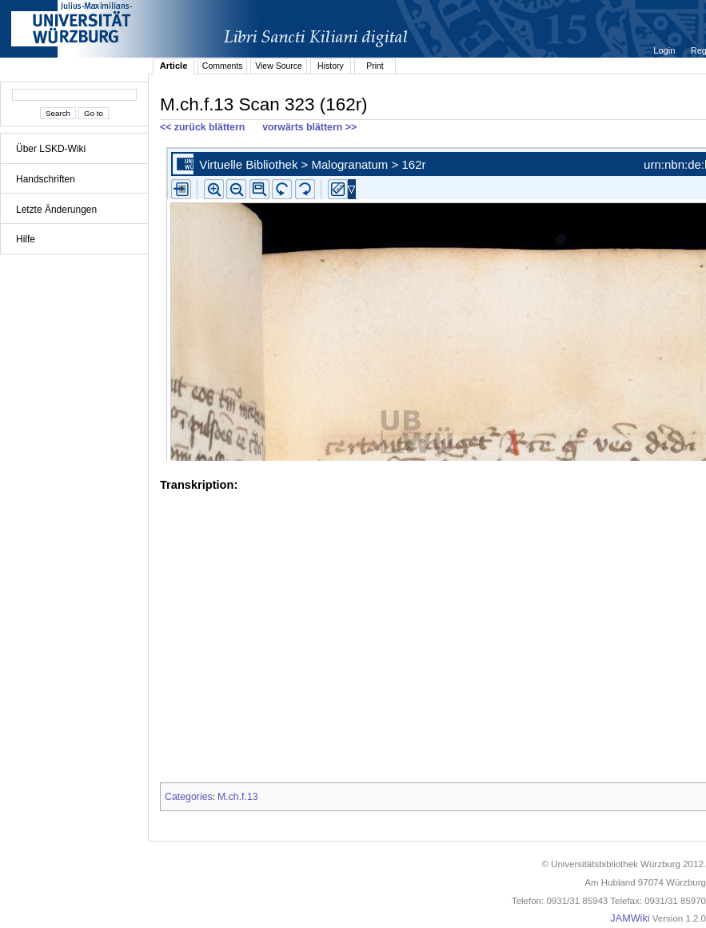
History (330, 65)
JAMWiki (629, 918)
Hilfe (25, 239)
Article (174, 65)
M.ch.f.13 (237, 796)
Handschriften (45, 179)
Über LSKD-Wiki (51, 148)
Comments (222, 65)
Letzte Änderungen (56, 209)
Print (375, 65)
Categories (189, 796)
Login (665, 50)
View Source (278, 65)
